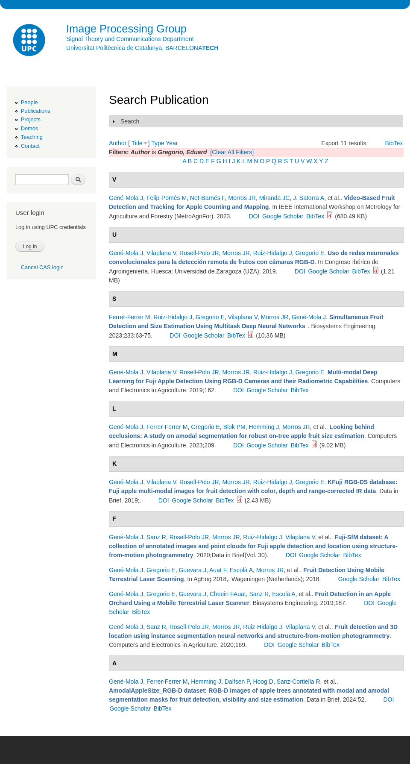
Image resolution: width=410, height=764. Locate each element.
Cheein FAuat (228, 594)
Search (129, 121)
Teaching (32, 137)
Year (172, 143)
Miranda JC (274, 197)
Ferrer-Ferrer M (129, 317)
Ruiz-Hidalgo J (272, 253)
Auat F (217, 570)
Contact (30, 146)
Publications (35, 111)
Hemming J (264, 426)
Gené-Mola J (126, 197)
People (29, 102)
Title (137, 143)
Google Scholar (283, 216)
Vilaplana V (161, 253)
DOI (254, 216)
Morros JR (242, 197)
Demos (29, 128)
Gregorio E (310, 253)
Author (117, 143)
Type (157, 143)
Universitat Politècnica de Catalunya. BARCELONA (142, 47)
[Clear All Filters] (232, 152)
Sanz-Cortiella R (298, 681)
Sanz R (156, 537)
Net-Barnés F (207, 197)
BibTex (394, 143)
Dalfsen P (237, 681)
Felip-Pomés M (166, 197)
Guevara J (192, 570)
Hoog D (263, 681)
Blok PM (234, 426)
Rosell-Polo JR (199, 253)
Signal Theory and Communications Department (130, 38)
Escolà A (241, 570)
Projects (31, 119)
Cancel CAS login (42, 267)
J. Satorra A (308, 197)
